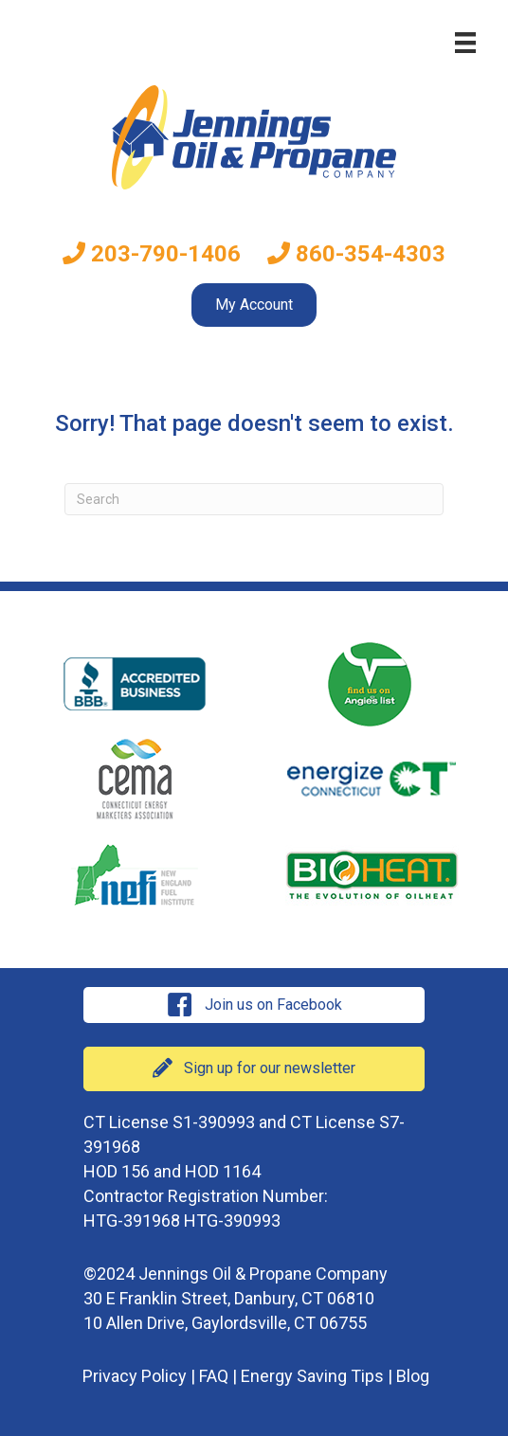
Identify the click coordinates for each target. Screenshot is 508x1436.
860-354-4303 (356, 254)
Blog (412, 1376)
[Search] (254, 499)
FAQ (213, 1376)
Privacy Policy (134, 1376)
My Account (254, 305)
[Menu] (465, 42)
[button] (254, 1005)
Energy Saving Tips (312, 1376)
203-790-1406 (152, 254)
